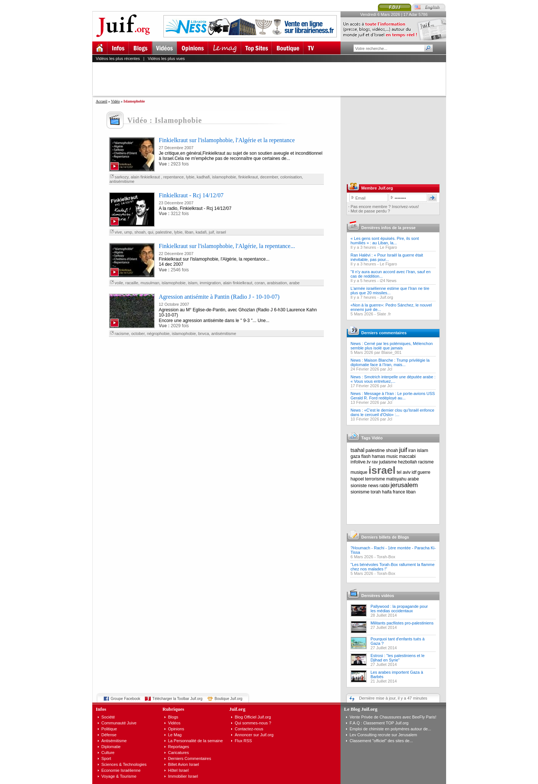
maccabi (407, 456)
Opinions (176, 729)
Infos (101, 709)
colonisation (291, 177)
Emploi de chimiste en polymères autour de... (390, 729)
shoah (140, 232)
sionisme (360, 492)
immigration (210, 283)
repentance (173, 177)
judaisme (388, 462)
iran (412, 450)
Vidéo (115, 101)
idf (414, 472)
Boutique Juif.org (228, 699)
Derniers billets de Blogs (385, 537)
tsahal (357, 450)
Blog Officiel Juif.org (253, 717)
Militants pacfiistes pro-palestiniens (402, 623)
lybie (190, 177)
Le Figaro (388, 247)
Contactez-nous (249, 729)
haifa (387, 492)
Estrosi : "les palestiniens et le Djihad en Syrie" (398, 657)
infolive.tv (361, 462)
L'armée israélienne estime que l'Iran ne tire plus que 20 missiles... (390, 290)
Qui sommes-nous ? (253, 723)
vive (118, 232)
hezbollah (407, 462)
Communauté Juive (119, 723)
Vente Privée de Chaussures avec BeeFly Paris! (393, 717)
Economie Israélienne (121, 770)
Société (108, 717)
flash (366, 456)
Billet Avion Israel (183, 764)
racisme (122, 333)
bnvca (203, 333)
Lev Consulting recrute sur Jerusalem (383, 735)
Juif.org (386, 297)
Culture (108, 752)
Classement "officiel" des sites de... (381, 740)
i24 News (388, 280)
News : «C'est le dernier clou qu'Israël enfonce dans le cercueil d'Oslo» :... (392, 412)
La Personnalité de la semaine (195, 740)
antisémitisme (122, 181)
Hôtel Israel (178, 770)
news (373, 485)
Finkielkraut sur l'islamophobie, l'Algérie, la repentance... (227, 246)
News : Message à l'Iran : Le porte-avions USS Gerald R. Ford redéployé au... (393, 395)
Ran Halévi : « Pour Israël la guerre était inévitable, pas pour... (387, 257)
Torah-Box (386, 557)
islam (192, 283)
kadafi (201, 232)
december (269, 177)
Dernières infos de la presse (388, 227)
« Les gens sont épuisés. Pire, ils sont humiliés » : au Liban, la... (385, 240)
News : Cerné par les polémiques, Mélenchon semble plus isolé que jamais (392, 345)
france (399, 492)
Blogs (173, 717)
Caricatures (178, 752)
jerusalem (404, 485)
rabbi (384, 485)
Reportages (178, 746)
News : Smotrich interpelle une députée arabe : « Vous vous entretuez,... (393, 379)
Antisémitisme (114, 740)
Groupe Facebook (125, 699)
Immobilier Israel (183, 776)
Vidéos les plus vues (166, 58)
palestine (164, 232)
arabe (294, 283)
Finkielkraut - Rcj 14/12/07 (191, 195)
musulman (149, 283)
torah (376, 492)
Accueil (101, 101)
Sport (106, 758)
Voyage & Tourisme (119, 776)
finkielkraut (248, 177)
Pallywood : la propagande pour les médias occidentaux (399, 608)
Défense (109, 735)
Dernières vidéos (377, 595)
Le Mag (175, 735)
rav (375, 462)
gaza (355, 456)
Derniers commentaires (383, 333)
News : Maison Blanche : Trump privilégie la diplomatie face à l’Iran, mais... (390, 362)
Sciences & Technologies (124, 764)
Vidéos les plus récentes (118, 58)
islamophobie (224, 177)
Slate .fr (384, 314)
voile (119, 283)
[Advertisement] (272, 79)
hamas (378, 456)
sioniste (359, 485)
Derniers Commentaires (189, 758)
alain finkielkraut (146, 177)
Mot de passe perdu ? (370, 211)
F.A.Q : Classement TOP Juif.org (379, 723)
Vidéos (174, 723)
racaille (131, 283)
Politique (109, 729)
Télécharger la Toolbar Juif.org (177, 699)
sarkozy (122, 177)
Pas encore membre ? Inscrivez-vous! (385, 206)
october (138, 333)
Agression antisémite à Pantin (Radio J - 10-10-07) (219, 297)
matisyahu (396, 479)
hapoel (357, 479)
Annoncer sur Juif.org (254, 735)
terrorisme (375, 479)
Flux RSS (243, 740)
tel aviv (404, 472)
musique (359, 472)
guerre (424, 472)
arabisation (277, 283)
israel (221, 232)
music (392, 456)
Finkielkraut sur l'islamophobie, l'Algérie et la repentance (227, 140)
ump (128, 232)
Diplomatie (111, 746)
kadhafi (203, 177)
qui (150, 232)
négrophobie (158, 333)
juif (211, 232)
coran (260, 283)
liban (189, 232)
